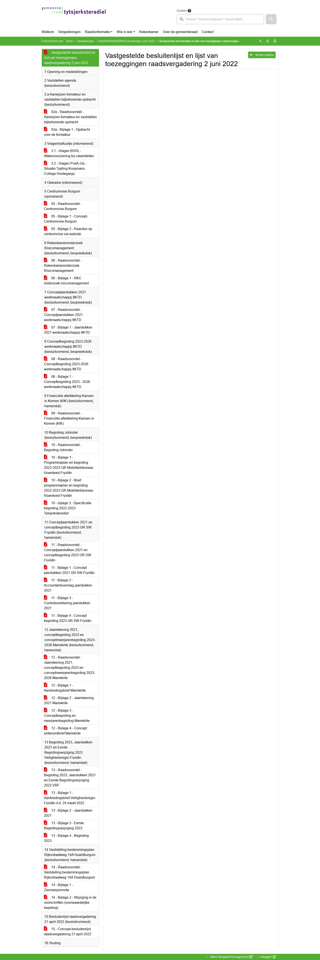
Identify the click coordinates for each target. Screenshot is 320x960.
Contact (208, 32)
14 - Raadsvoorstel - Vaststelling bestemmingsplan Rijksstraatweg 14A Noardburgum (69, 872)
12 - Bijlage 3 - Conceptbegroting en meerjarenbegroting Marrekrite (67, 716)
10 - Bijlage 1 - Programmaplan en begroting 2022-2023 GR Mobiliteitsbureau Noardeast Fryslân (68, 465)
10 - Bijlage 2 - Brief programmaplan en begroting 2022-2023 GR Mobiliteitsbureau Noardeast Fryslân (68, 487)
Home (69, 41)
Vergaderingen (69, 32)
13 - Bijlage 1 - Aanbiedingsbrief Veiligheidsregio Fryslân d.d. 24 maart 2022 (69, 798)
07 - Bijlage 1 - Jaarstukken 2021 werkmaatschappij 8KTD (68, 330)
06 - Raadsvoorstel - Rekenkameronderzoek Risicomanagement (63, 265)
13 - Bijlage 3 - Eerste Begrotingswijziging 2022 (64, 825)
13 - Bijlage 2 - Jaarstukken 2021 (68, 813)
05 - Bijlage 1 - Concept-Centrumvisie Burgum (66, 218)
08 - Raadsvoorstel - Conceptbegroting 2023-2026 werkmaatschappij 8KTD (66, 364)
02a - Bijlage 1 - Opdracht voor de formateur (67, 132)
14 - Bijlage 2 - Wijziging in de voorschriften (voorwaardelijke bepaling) (70, 902)
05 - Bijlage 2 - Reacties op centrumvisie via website (68, 231)
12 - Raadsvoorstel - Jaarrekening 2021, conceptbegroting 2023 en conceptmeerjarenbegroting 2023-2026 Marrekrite (69, 668)
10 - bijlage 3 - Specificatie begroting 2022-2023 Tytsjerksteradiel (67, 508)
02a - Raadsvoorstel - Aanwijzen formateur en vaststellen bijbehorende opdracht (70, 117)
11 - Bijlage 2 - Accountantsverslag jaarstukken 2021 (68, 585)
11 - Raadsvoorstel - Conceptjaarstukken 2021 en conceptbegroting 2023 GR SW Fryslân (67, 552)
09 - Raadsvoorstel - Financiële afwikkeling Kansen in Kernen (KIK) (69, 418)
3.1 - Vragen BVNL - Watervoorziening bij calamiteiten (69, 153)
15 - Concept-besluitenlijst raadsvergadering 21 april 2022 (67, 931)
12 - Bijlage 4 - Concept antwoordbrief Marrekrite (65, 730)
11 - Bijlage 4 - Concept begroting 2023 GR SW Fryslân (67, 618)
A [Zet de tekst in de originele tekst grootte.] (260, 41)
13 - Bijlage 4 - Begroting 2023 (66, 838)
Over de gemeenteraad (180, 32)
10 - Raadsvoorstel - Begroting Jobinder (63, 447)
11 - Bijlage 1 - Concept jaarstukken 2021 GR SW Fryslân (69, 570)
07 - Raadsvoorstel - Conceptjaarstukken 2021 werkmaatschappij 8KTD (63, 315)
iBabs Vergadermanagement (231, 957)
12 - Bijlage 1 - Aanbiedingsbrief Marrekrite (65, 687)
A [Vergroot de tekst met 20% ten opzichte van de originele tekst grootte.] (267, 41)
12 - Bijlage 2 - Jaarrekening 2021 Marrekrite (69, 700)
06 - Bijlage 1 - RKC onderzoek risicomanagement (66, 280)
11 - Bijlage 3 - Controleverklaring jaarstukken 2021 (67, 603)
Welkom (48, 32)
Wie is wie (124, 32)
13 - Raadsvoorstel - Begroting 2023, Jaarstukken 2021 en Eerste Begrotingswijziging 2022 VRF (70, 777)
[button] (271, 19)
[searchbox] (220, 19)
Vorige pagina (262, 54)
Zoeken (182, 10)
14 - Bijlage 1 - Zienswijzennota (58, 887)
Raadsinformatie (97, 32)
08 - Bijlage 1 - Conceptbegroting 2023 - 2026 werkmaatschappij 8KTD (67, 382)
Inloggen (267, 957)
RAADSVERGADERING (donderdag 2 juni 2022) (126, 41)
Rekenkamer (149, 32)
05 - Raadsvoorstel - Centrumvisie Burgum (63, 206)
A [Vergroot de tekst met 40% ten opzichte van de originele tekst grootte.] (274, 41)
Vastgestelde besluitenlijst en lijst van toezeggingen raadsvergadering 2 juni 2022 (69, 58)
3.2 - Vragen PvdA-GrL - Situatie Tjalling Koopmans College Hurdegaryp (65, 168)
